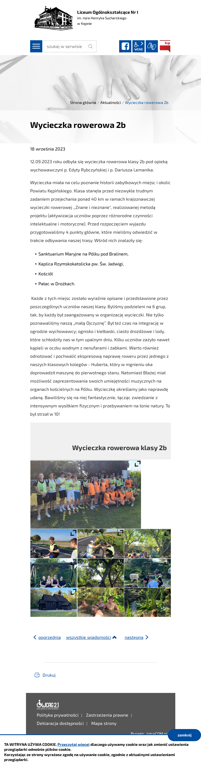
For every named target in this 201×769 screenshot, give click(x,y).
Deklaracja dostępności (48, 705)
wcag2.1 (138, 46)
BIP (165, 46)
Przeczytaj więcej (74, 744)
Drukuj (49, 674)
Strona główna (83, 102)
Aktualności (110, 102)
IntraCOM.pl (157, 734)
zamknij (184, 735)
